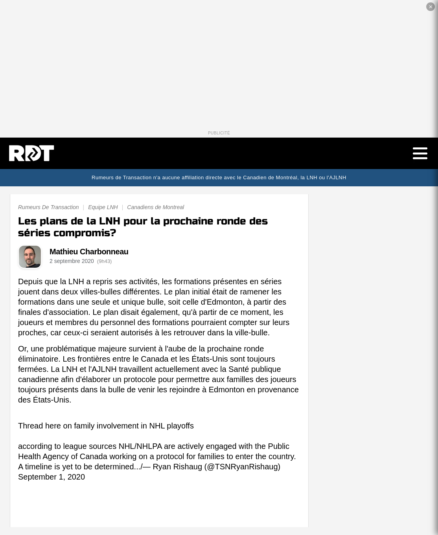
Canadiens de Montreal (155, 207)
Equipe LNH (103, 207)
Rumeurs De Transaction (48, 207)
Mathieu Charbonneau (89, 251)
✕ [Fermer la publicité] (431, 7)
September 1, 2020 (51, 476)
